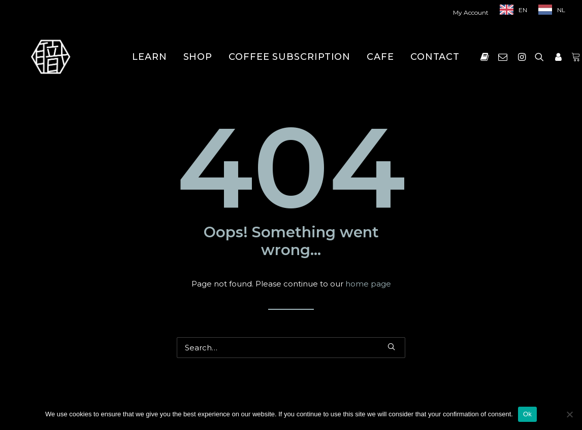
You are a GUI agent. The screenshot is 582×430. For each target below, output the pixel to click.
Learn (149, 56)
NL (561, 10)
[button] (487, 57)
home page (368, 284)
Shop (198, 56)
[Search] (291, 347)
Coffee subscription (289, 56)
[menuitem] (473, 12)
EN (523, 10)
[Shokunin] (50, 57)
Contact (435, 56)
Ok (527, 414)
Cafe (380, 56)
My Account (471, 12)
